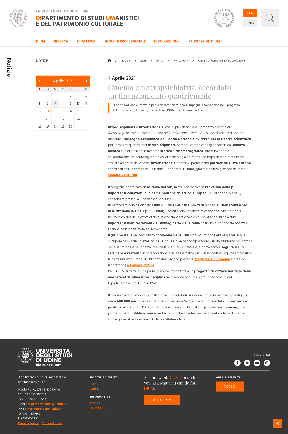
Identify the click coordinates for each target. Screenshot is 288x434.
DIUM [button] (40, 41)
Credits (95, 403)
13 (48, 111)
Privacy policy (28, 423)
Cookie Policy (52, 423)
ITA (250, 13)
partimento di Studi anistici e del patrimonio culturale (87, 21)
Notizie (125, 61)
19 (40, 119)
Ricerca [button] (61, 41)
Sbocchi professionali (124, 41)
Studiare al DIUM (204, 41)
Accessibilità (98, 408)
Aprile (159, 61)
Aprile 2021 (63, 81)
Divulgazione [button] (166, 41)
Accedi (230, 386)
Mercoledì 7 (181, 61)
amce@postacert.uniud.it (44, 409)
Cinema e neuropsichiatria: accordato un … (223, 61)
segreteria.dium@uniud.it (47, 404)
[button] (270, 18)
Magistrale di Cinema (212, 259)
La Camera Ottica (139, 265)
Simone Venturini (122, 175)
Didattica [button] (86, 41)
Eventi (94, 384)
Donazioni (162, 400)
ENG (250, 23)
